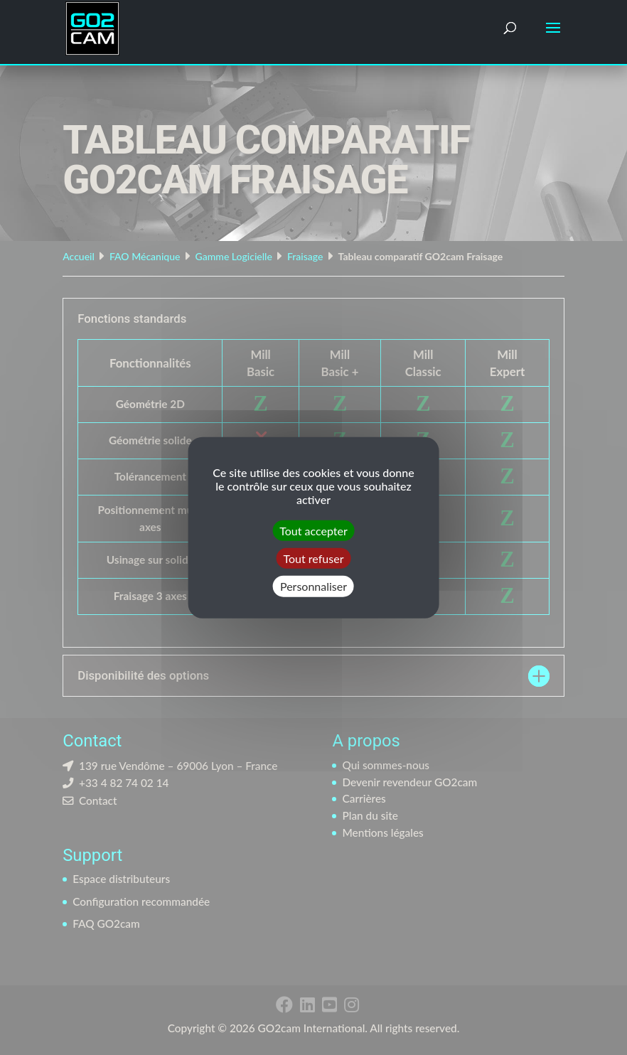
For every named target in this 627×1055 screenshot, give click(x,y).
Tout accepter (313, 530)
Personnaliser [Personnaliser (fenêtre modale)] (313, 586)
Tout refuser (314, 558)
